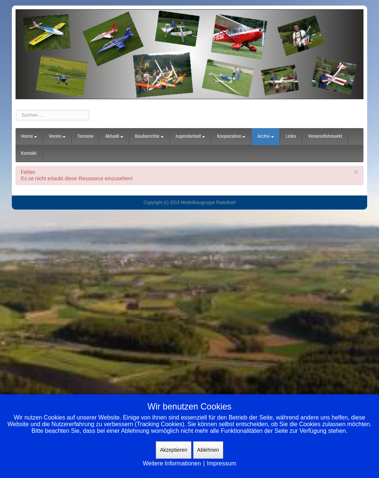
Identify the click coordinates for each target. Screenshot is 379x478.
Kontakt (29, 153)
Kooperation (231, 136)
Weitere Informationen (172, 463)
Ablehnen (208, 450)
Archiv (265, 136)
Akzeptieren (173, 450)
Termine (85, 136)
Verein (57, 136)
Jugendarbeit (190, 136)
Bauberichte (149, 136)
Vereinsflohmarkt (325, 136)
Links (291, 136)
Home (29, 136)
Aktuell (114, 136)
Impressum (221, 463)
